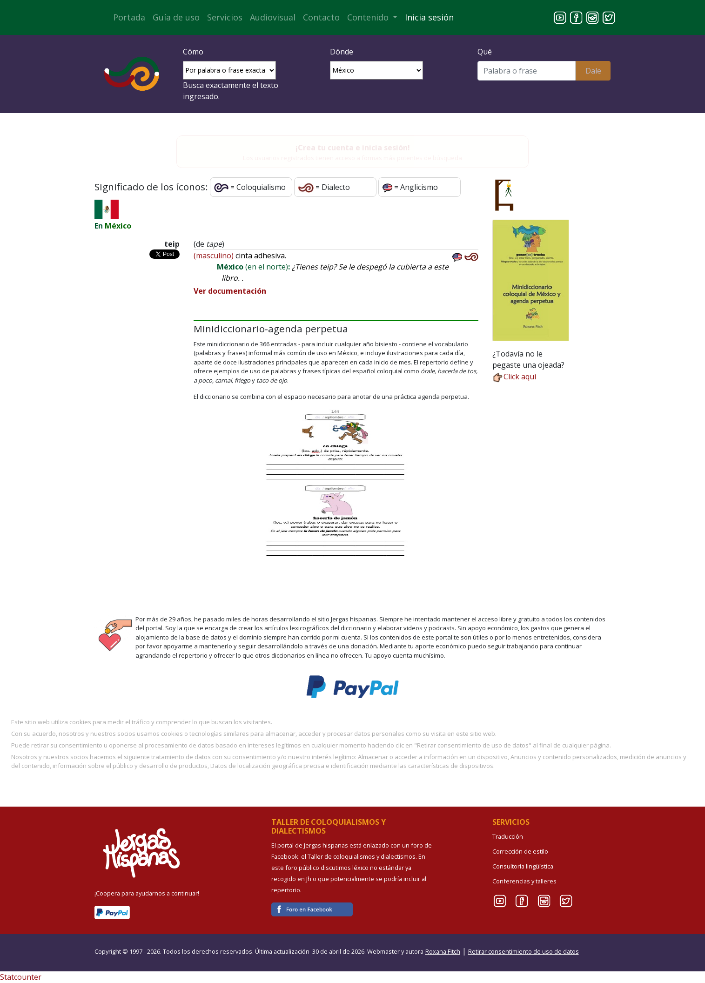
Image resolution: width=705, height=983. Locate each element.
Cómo (193, 52)
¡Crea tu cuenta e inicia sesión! (352, 147)
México (118, 226)
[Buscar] (526, 71)
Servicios (224, 17)
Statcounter (20, 977)
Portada (129, 17)
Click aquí (514, 376)
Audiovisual (272, 17)
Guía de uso (176, 17)
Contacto (321, 17)
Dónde (341, 52)
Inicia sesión (429, 17)
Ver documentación (230, 291)
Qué (484, 52)
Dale (593, 71)
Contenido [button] (369, 17)
